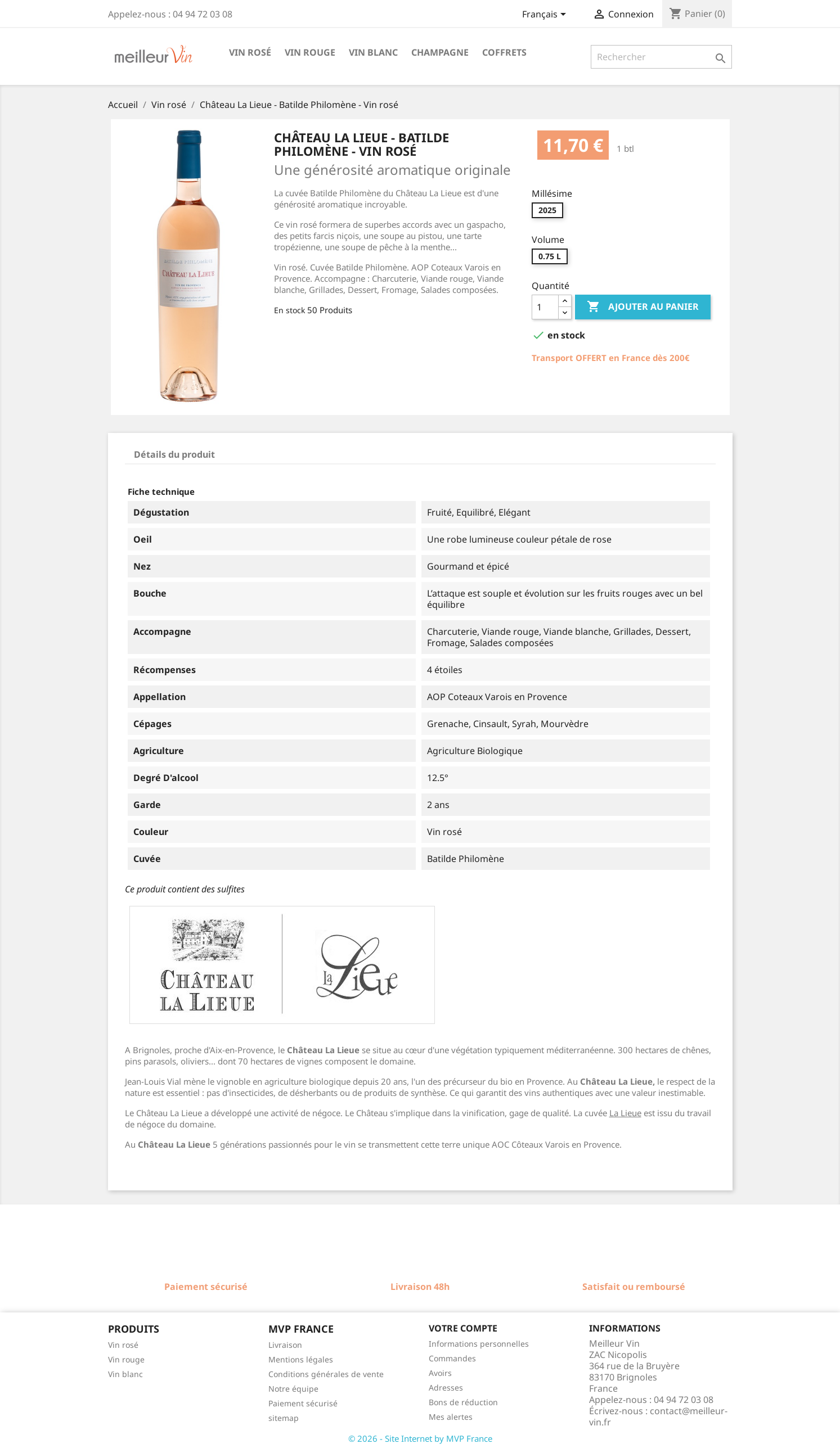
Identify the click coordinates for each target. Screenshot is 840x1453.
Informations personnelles (479, 1343)
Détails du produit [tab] (174, 454)
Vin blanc (373, 52)
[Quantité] (545, 307)
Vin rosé (250, 52)
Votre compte (463, 1328)
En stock (289, 310)
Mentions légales (300, 1359)
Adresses (446, 1387)
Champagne (440, 52)
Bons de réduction (463, 1402)
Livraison (285, 1344)
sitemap (283, 1418)
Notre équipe (293, 1388)
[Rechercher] (661, 57)
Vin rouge (310, 52)
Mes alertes (451, 1416)
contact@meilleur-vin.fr (658, 1416)
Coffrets (504, 52)
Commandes (452, 1358)
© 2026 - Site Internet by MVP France (420, 1438)
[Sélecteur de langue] (546, 15)
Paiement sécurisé (303, 1403)
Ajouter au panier (643, 307)
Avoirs (440, 1373)
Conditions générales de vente (326, 1374)
